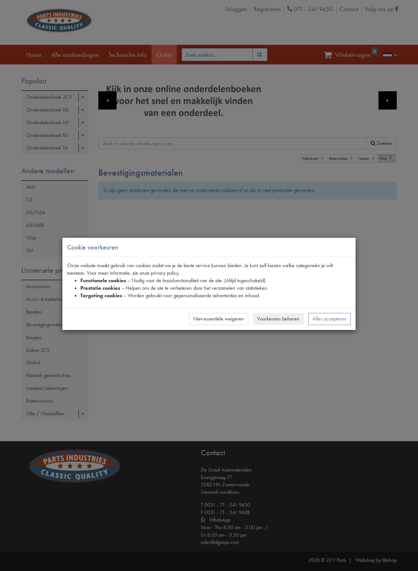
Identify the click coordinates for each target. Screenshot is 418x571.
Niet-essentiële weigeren (218, 318)
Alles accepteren (329, 318)
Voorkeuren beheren (278, 318)
